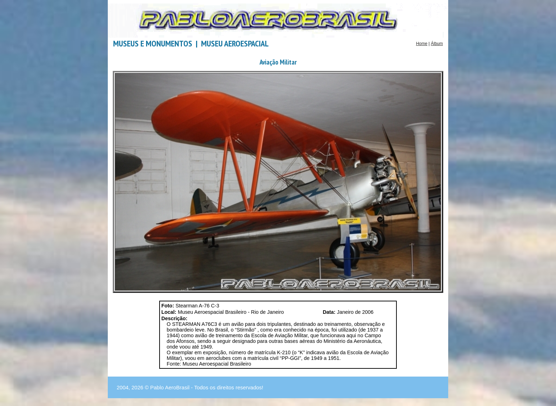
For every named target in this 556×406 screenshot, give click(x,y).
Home (421, 43)
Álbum (437, 43)
